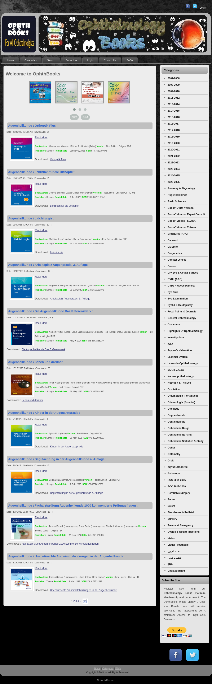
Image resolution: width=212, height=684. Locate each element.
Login (203, 7)
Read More (41, 137)
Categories (107, 668)
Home (97, 668)
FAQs (118, 668)
